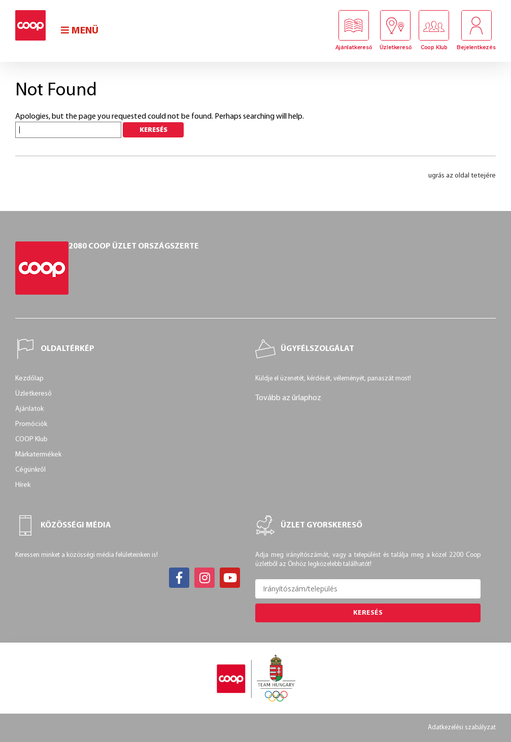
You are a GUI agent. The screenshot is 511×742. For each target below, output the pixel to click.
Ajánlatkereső (353, 47)
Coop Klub (434, 47)
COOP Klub (31, 439)
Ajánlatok (29, 409)
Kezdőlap (29, 378)
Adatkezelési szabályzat (462, 727)
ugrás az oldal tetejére (462, 176)
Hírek (22, 485)
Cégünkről (30, 470)
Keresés (368, 613)
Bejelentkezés (476, 47)
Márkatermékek (38, 454)
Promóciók (31, 424)
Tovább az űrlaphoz (288, 398)
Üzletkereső (396, 47)
